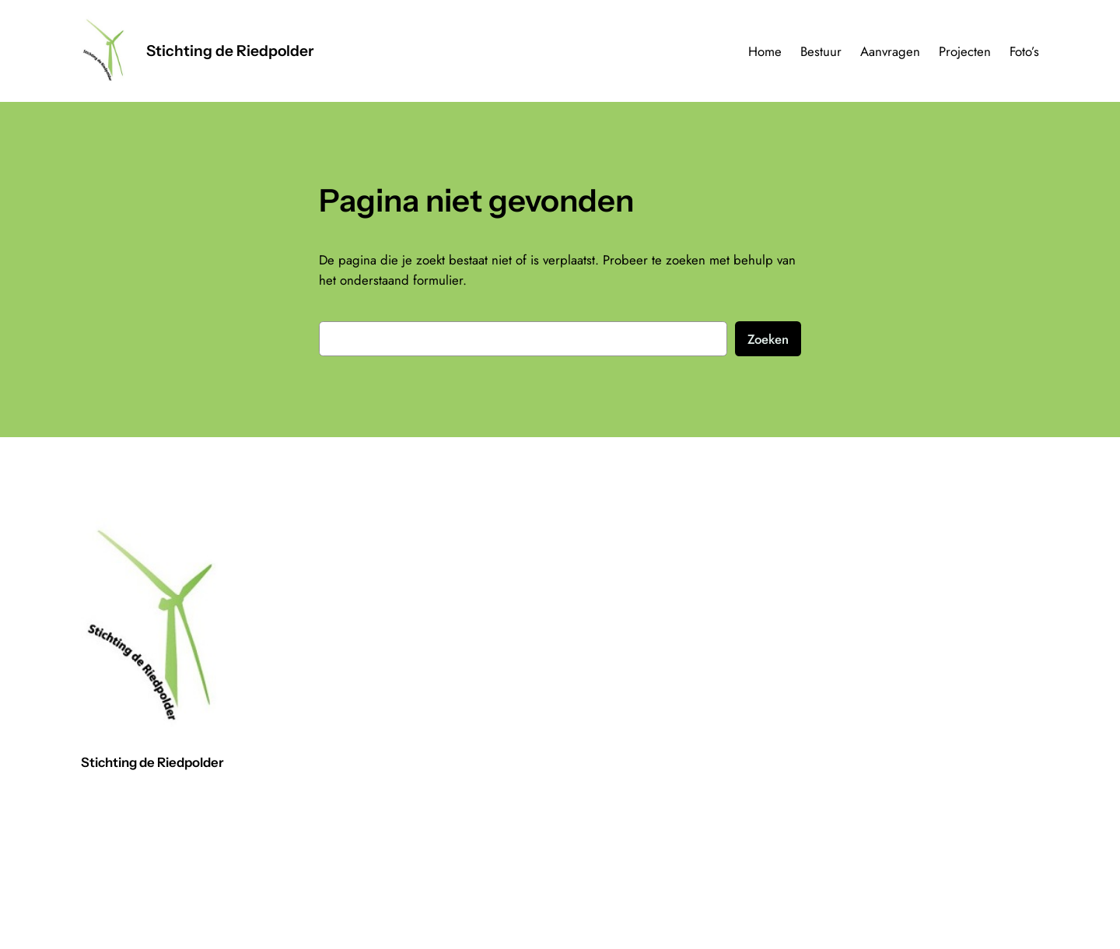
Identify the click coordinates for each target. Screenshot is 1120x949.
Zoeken (768, 339)
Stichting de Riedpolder (229, 50)
